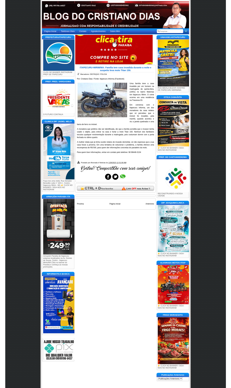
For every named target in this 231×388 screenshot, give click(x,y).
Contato (82, 31)
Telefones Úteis (68, 31)
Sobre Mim (115, 31)
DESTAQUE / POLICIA (98, 74)
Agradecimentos (98, 31)
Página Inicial (50, 31)
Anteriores (150, 204)
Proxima (80, 204)
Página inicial (114, 204)
